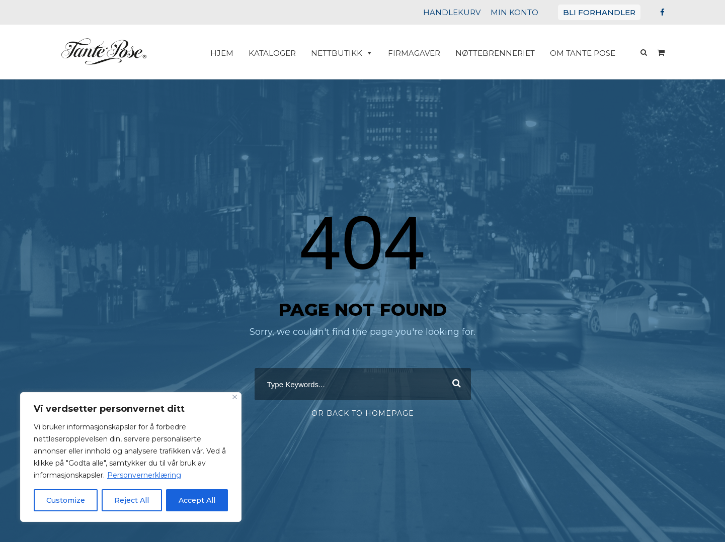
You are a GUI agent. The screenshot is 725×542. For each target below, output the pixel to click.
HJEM (241, 53)
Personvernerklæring (133, 475)
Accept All (197, 500)
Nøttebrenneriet (501, 53)
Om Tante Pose (584, 53)
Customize (66, 500)
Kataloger (289, 53)
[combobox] (363, 381)
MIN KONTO (524, 12)
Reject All (131, 500)
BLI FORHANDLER (602, 12)
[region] (130, 457)
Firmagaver (424, 53)
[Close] (234, 397)
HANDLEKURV (466, 12)
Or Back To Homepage (362, 410)
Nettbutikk (356, 53)
